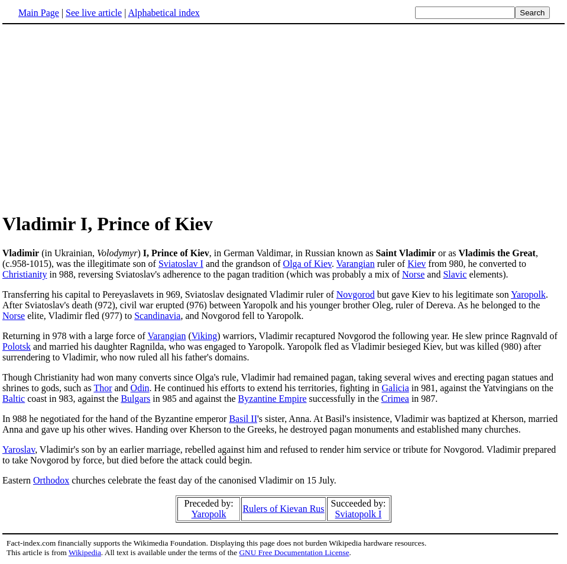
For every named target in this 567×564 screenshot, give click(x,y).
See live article (94, 13)
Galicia (395, 388)
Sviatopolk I (358, 514)
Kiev (416, 264)
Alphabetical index (163, 13)
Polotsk (16, 346)
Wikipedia (85, 552)
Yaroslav (18, 449)
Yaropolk (528, 294)
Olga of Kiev (307, 264)
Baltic (13, 399)
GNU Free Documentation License (294, 552)
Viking (204, 336)
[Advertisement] (101, 118)
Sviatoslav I (180, 264)
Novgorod (355, 294)
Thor (102, 388)
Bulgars (135, 399)
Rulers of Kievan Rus (283, 509)
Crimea (395, 399)
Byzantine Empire (272, 399)
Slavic (454, 274)
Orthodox (51, 480)
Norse (413, 274)
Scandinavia (157, 316)
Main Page (38, 13)
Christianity (24, 274)
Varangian (355, 264)
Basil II (243, 419)
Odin (140, 388)
